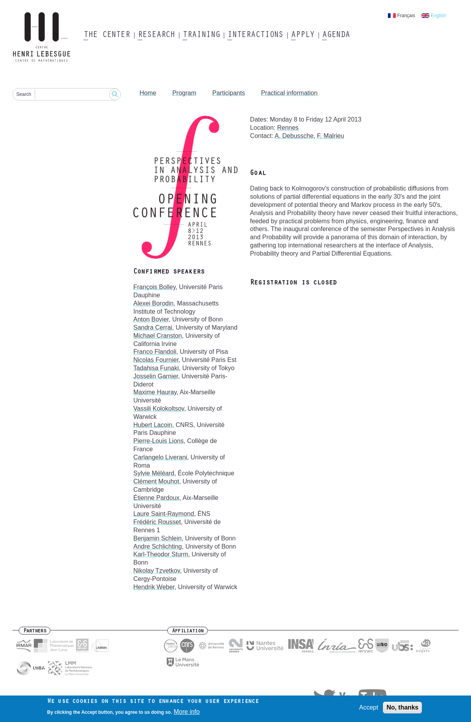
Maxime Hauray (155, 392)
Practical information (289, 93)
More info (187, 713)
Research (156, 35)
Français (406, 15)
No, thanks (402, 709)
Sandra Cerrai (152, 327)
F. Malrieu (330, 135)
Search (23, 94)
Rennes (288, 127)
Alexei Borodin (153, 303)
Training (201, 35)
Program (184, 93)
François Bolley (154, 287)
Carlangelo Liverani (160, 457)
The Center (106, 35)
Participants (228, 93)
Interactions (255, 35)
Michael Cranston (157, 335)
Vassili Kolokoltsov (158, 408)
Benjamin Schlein (157, 538)
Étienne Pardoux (156, 497)
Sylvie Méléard (153, 473)
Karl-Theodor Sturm (160, 554)
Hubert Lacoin (152, 425)
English (438, 15)
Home (148, 93)
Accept (368, 709)
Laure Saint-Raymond (163, 513)
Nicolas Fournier (156, 360)
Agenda (336, 35)
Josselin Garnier (155, 376)
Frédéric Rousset (157, 522)
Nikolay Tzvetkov (156, 570)
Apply (302, 35)
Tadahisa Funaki (156, 368)
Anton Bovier (151, 319)
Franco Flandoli (154, 351)
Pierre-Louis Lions (158, 441)
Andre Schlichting (157, 546)
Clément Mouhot (156, 481)
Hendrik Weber (154, 587)
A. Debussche (293, 135)
